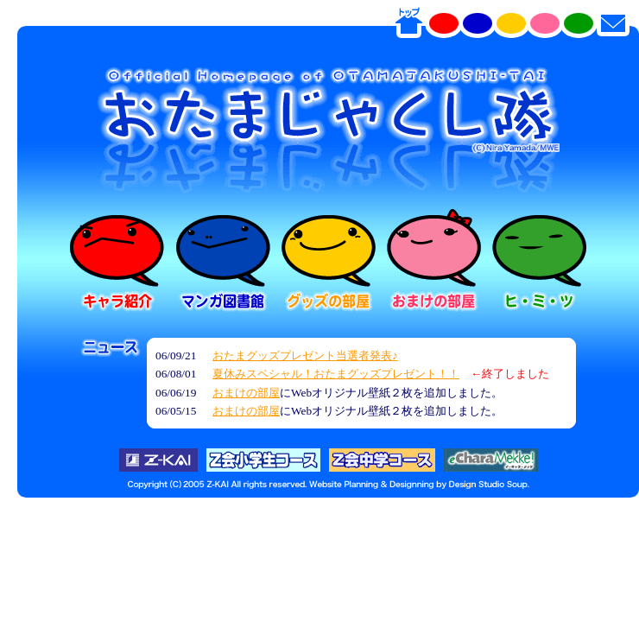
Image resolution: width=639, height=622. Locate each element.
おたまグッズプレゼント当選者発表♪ (305, 355)
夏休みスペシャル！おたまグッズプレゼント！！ (335, 373)
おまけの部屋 (246, 392)
